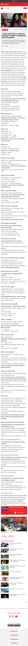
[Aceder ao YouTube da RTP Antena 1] (16, 616)
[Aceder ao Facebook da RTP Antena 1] (10, 616)
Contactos (14, 631)
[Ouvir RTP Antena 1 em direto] (14, 8)
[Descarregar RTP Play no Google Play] (17, 625)
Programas (14, 639)
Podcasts (14, 643)
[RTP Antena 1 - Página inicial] (9, 4)
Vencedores (11, 536)
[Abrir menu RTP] (14, 1)
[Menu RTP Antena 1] (27, 4)
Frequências (14, 635)
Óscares (4, 536)
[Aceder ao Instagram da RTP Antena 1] (13, 616)
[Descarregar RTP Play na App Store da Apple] (10, 625)
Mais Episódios (21, 512)
